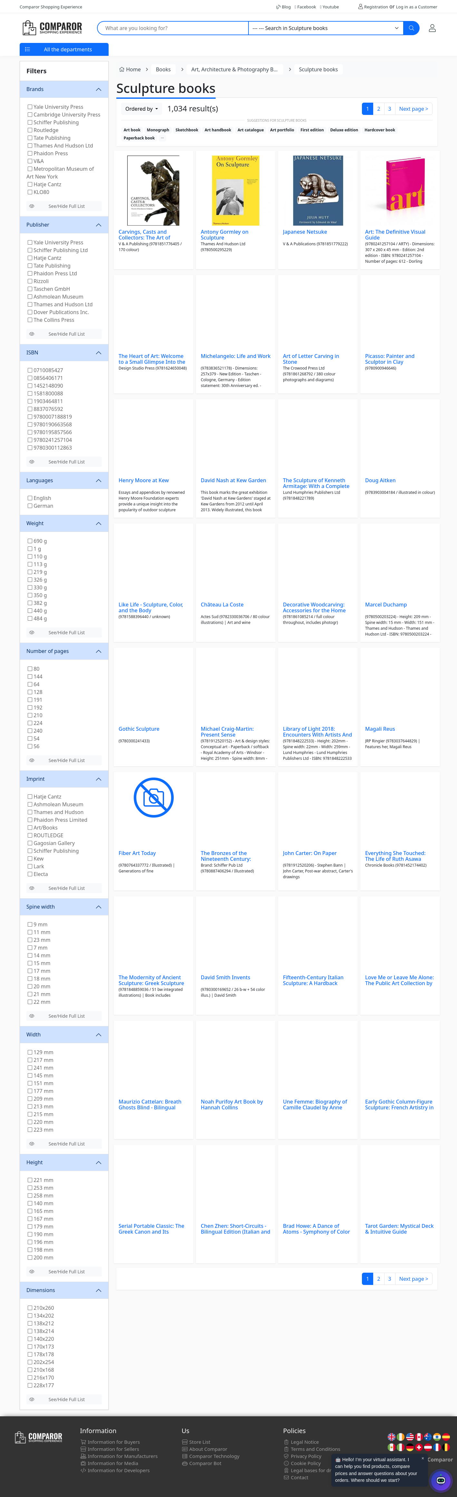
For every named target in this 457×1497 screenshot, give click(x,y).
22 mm (39, 1001)
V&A (36, 161)
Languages (39, 480)
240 (35, 730)
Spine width (40, 906)
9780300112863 (50, 447)
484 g (37, 618)
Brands (35, 89)
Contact (295, 1477)
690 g (37, 541)
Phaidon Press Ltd (52, 273)
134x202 (41, 1315)
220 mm (40, 1121)
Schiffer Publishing (53, 122)
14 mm (39, 955)
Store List (195, 1442)
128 (35, 692)
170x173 (41, 1346)
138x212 (41, 1323)
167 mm (40, 1218)
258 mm (40, 1195)
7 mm (37, 947)
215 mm (40, 1114)
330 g (37, 587)
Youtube (329, 7)
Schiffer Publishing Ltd (58, 250)
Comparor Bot (201, 1463)
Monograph (158, 130)
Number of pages (47, 651)
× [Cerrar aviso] (423, 1458)
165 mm (40, 1211)
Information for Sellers (109, 1449)
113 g (37, 564)
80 (33, 668)
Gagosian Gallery (51, 843)
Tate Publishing (49, 137)
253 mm (40, 1187)
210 (35, 715)
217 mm (40, 1060)
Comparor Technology (210, 1456)
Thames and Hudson (55, 812)
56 (33, 746)
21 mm (39, 994)
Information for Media (109, 1463)
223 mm (40, 1129)
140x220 (41, 1338)
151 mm (40, 1083)
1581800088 (45, 393)
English (39, 498)
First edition (312, 130)
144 (35, 676)
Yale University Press (55, 106)
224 (35, 723)
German (40, 505)
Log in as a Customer (416, 7)
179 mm (40, 1226)
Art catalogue (251, 130)
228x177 (41, 1385)
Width (33, 1034)
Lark (36, 866)
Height (34, 1162)
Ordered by (139, 108)
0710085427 (45, 370)
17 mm (39, 970)
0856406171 (45, 378)
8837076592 (45, 408)
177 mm (40, 1091)
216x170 (41, 1377)
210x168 (41, 1369)
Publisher (37, 224)
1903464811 (45, 401)
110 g (37, 556)
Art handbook (218, 130)
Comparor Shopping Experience (51, 7)
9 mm (37, 924)
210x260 (41, 1307)
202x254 (41, 1362)
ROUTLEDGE (45, 835)
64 (33, 684)
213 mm (40, 1106)
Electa (38, 874)
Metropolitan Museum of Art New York (60, 172)
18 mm (39, 978)
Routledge (43, 130)
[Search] (412, 28)
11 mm (39, 932)
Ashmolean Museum (55, 296)
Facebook (305, 7)
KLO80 (38, 192)
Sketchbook (187, 130)
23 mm (39, 939)
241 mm (40, 1067)
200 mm (40, 1257)
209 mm (40, 1098)
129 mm (40, 1052)
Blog (284, 7)
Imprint (35, 778)
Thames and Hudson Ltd (60, 304)
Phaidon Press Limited (57, 819)
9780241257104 (50, 439)
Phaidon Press (48, 153)
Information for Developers (115, 1470)
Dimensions (40, 1290)
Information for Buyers (110, 1442)
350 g (37, 595)
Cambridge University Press (64, 114)
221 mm (40, 1180)
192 (35, 707)
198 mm (40, 1249)
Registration (376, 7)
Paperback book (139, 138)
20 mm (39, 986)
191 (35, 699)
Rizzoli (38, 281)
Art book (132, 130)
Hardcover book (380, 130)
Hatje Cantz (44, 184)
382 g (37, 602)
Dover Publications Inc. (58, 312)
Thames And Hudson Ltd (60, 145)
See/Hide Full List (57, 206)
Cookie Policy (302, 1463)
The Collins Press (51, 319)
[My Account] (432, 28)
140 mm (40, 1203)
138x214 (41, 1331)
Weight (35, 523)
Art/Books (43, 827)
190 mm (40, 1234)
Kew (36, 858)
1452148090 (45, 385)
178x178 (41, 1354)
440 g (37, 610)
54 (33, 738)
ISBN (32, 352)
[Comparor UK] (52, 28)
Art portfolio (282, 130)
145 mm (40, 1075)
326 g (37, 579)
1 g (34, 548)
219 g (37, 571)
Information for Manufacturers (119, 1456)
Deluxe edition (344, 130)
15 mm (39, 963)
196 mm (40, 1242)
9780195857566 (50, 432)
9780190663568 (50, 424)
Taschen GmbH (49, 288)
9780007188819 (50, 416)
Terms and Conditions (312, 1449)
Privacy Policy (302, 1456)
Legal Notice (301, 1442)
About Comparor (204, 1449)
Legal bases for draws (311, 1470)
